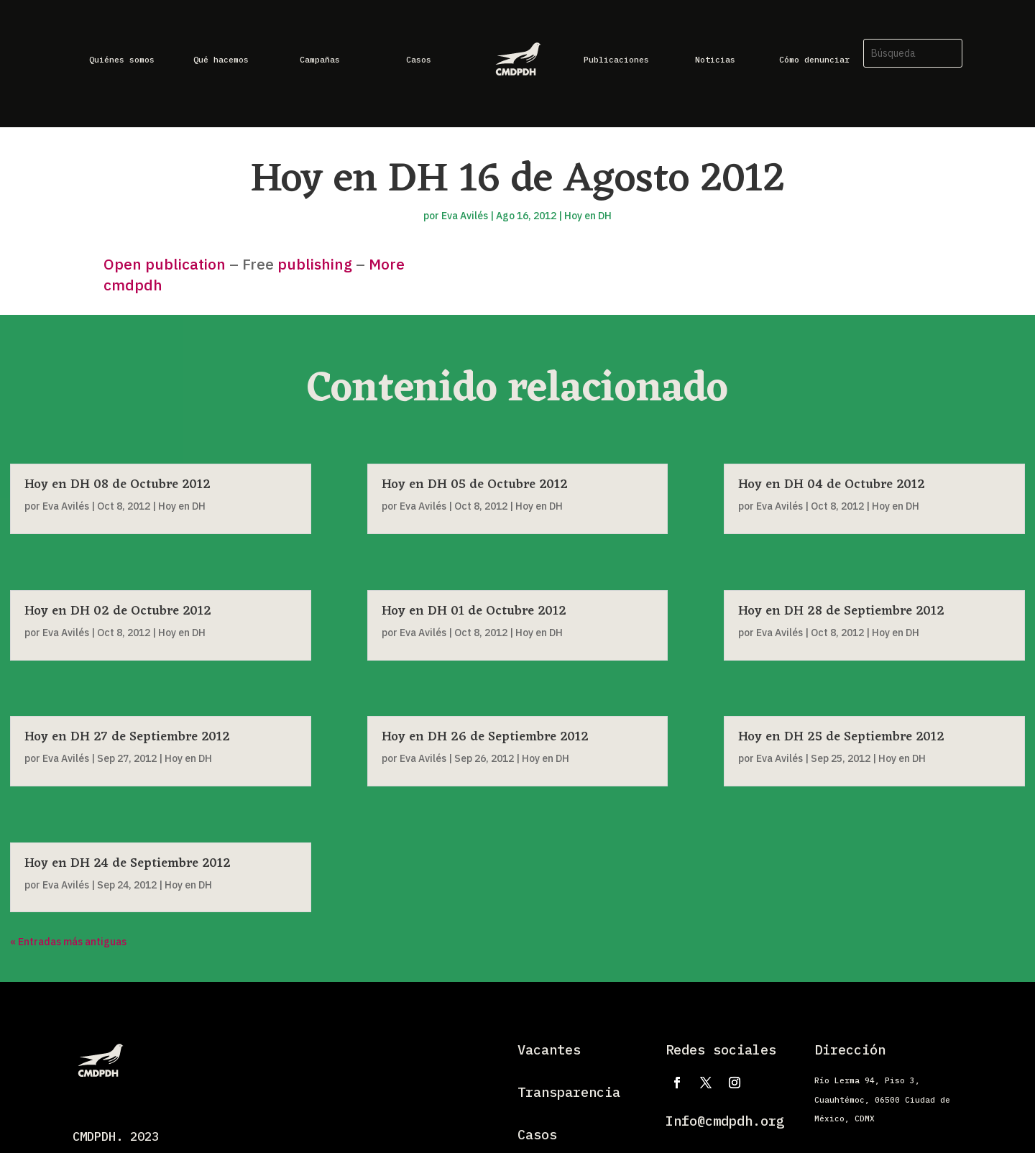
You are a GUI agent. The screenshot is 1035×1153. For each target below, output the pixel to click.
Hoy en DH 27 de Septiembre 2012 (127, 736)
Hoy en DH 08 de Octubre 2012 (117, 484)
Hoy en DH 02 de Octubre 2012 (117, 611)
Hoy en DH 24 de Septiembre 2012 (127, 863)
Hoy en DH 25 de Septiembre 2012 (841, 736)
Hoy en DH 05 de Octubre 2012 (475, 484)
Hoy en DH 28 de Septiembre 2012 (841, 611)
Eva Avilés (464, 215)
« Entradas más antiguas (68, 941)
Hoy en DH (588, 215)
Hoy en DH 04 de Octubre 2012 (831, 484)
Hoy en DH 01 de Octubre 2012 (474, 611)
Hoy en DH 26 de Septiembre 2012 (485, 736)
